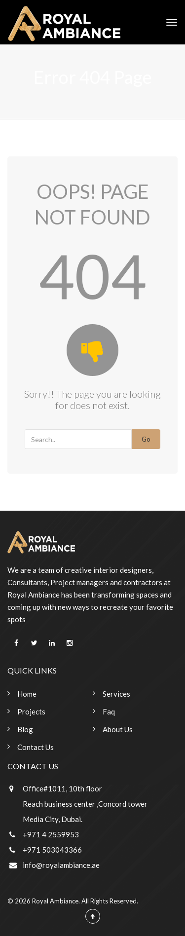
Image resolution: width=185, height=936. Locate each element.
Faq (109, 711)
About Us (118, 729)
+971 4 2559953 (51, 834)
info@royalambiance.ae (61, 865)
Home (27, 693)
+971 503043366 (52, 849)
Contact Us (35, 747)
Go (146, 439)
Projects (31, 711)
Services (116, 693)
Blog (25, 729)
